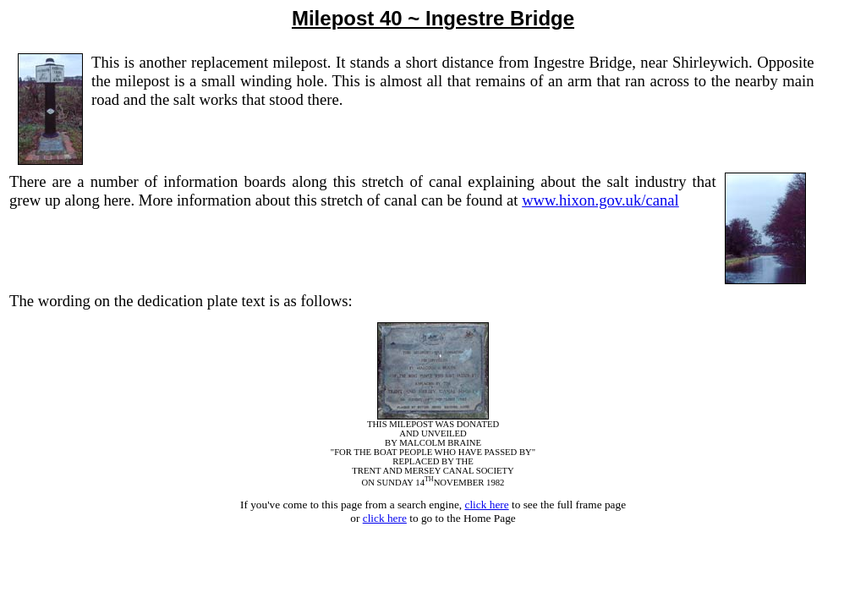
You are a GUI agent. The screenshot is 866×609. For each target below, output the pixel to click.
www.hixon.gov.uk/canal (600, 200)
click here (486, 504)
